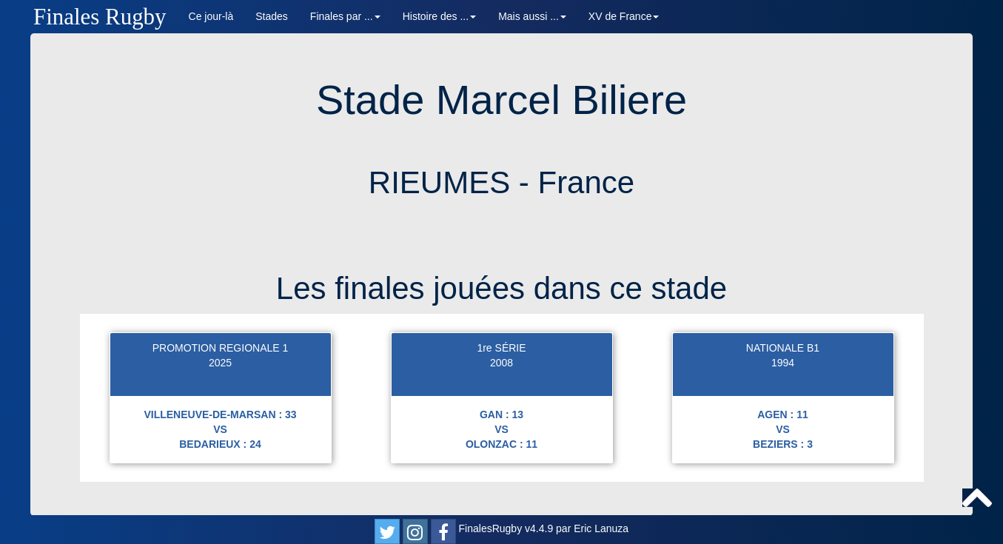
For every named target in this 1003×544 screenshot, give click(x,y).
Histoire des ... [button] (439, 16)
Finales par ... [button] (345, 16)
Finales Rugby (100, 17)
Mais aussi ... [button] (532, 16)
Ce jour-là (211, 16)
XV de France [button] (624, 16)
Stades (271, 16)
